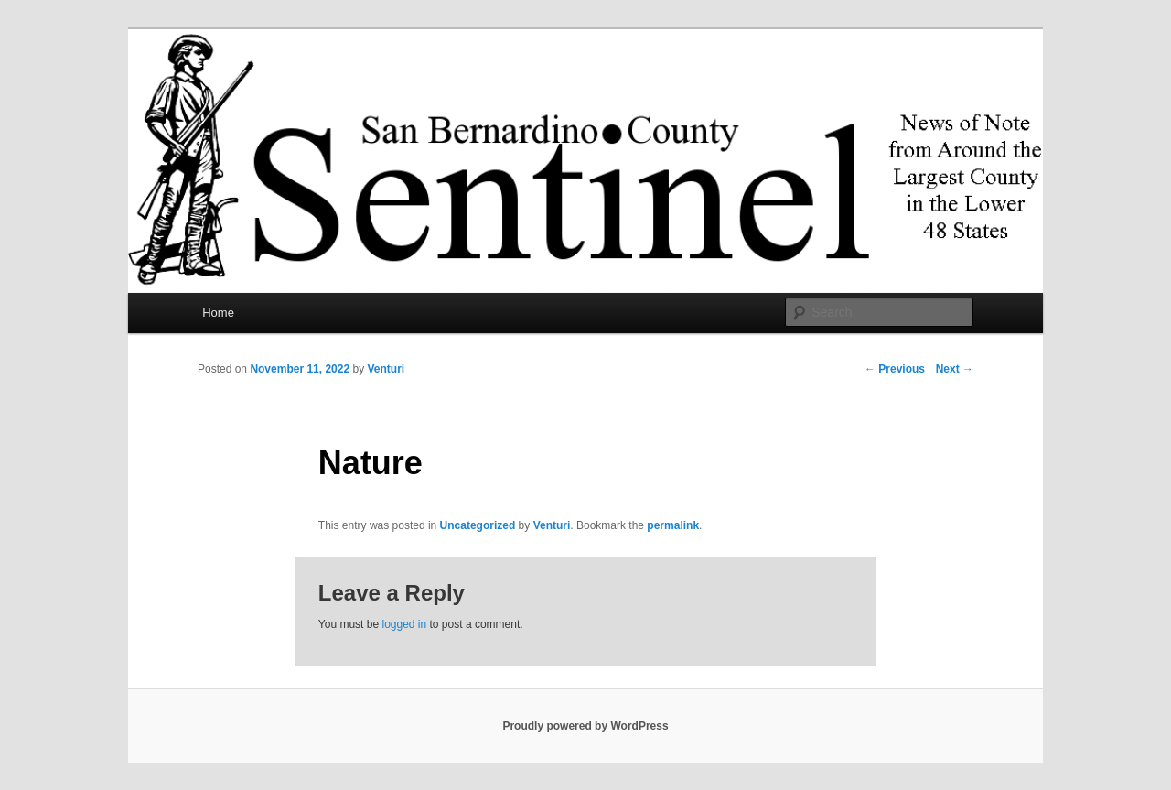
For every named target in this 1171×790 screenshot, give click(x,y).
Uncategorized (478, 525)
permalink (673, 525)
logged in (403, 624)
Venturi (385, 369)
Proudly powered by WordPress (585, 726)
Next (954, 369)
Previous (895, 369)
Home (218, 312)
